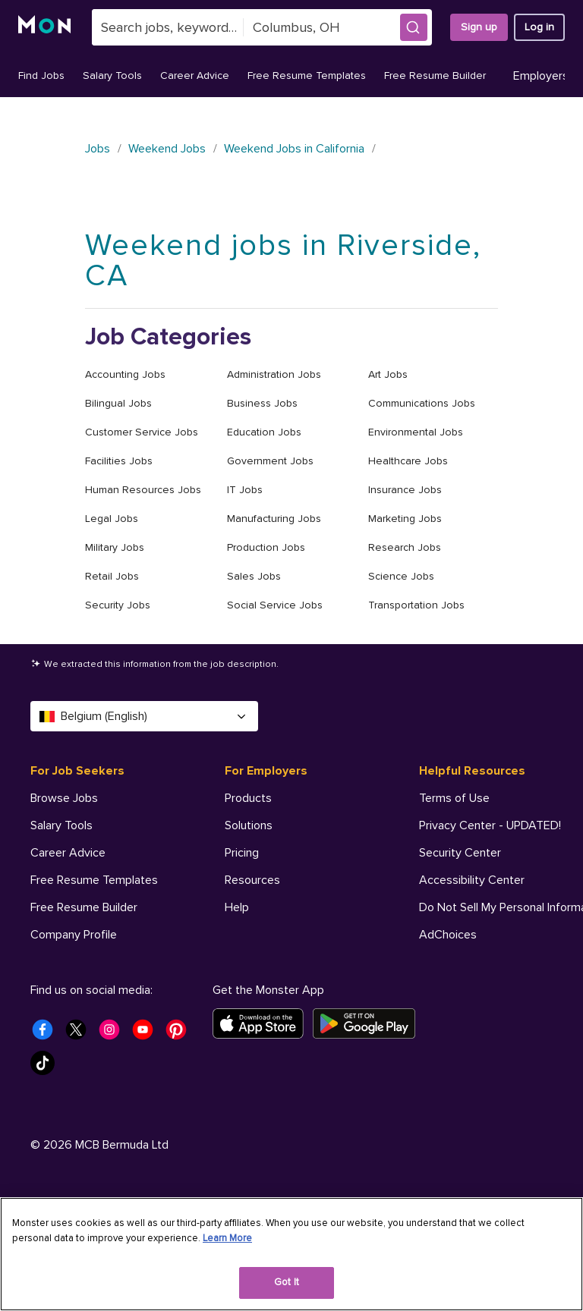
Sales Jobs (254, 576)
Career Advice (194, 75)
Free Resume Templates (306, 75)
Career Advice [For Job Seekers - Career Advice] (68, 852)
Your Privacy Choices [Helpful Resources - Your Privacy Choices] (491, 961)
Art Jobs (388, 374)
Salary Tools (112, 75)
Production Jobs (266, 547)
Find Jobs (41, 75)
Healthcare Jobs (408, 460)
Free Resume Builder (435, 75)
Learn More (227, 1238)
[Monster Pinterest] (180, 1133)
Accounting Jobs (125, 374)
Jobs (97, 148)
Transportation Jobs (416, 605)
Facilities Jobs (119, 460)
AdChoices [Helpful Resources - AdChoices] (448, 934)
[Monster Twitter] (80, 1133)
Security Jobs (117, 605)
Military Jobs (114, 547)
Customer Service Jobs (141, 432)
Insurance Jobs (405, 489)
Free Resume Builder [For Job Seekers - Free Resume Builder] (83, 907)
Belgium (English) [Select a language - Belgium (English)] (144, 716)
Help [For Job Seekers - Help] (42, 989)
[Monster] (46, 27)
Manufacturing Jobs (274, 518)
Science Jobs (401, 576)
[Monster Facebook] (47, 1133)
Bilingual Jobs (118, 403)
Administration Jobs (274, 374)
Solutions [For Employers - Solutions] (249, 825)
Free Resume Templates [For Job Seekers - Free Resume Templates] (94, 880)
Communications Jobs (421, 403)
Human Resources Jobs (143, 489)
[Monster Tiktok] (47, 1167)
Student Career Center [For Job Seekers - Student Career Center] (90, 962)
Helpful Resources (472, 770)
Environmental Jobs (415, 432)
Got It (286, 1282)
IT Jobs (245, 489)
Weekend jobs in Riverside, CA (283, 260)
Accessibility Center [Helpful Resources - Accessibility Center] (472, 880)
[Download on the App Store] (263, 1123)
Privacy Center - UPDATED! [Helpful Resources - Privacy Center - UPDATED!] (490, 825)
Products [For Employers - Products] (248, 798)
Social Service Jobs (275, 605)
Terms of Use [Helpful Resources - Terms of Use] (454, 798)
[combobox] (168, 27)
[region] (291, 1254)
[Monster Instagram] (114, 1133)
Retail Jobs (112, 576)
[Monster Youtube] (147, 1133)
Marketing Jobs (405, 518)
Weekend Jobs (167, 148)
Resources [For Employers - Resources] (252, 880)
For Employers (266, 770)
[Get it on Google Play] (368, 1123)
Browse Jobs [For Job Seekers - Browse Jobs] (64, 798)
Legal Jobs (111, 518)
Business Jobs (262, 403)
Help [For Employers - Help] (237, 907)
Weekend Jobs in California (294, 148)
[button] (413, 27)
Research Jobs (404, 547)
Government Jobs (270, 460)
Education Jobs (264, 432)
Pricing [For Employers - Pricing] (242, 852)
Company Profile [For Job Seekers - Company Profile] (73, 934)
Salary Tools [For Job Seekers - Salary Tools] (61, 825)
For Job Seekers (77, 770)
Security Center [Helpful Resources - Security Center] (460, 852)
